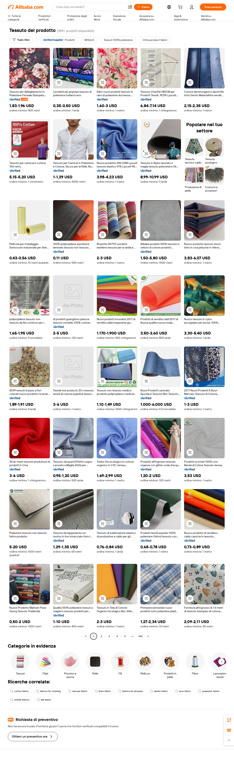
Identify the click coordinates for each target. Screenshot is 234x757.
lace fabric (183, 691)
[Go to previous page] (85, 636)
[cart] (181, 7)
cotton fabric (19, 691)
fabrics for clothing (48, 691)
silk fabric (44, 699)
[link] (229, 720)
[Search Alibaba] (90, 7)
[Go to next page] (148, 636)
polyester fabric (209, 691)
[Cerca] (143, 7)
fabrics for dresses (130, 691)
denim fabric (159, 691)
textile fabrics (19, 699)
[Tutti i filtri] (21, 40)
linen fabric (103, 691)
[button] (130, 7)
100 (140, 636)
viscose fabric (77, 691)
